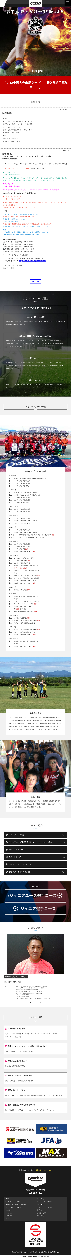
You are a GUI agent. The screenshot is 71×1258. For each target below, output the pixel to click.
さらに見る (36, 281)
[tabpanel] (35, 967)
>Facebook (9, 1213)
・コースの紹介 (40, 1199)
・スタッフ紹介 (40, 1216)
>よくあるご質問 (41, 1213)
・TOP (7, 1199)
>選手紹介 (40, 1210)
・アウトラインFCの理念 (12, 1201)
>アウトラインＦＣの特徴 (13, 1207)
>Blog (7, 1218)
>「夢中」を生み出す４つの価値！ (16, 1204)
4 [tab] (40, 1002)
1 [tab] (31, 1002)
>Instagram (9, 1216)
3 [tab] (37, 1002)
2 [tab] (34, 1002)
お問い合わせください (43, 1170)
